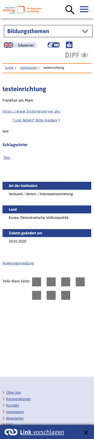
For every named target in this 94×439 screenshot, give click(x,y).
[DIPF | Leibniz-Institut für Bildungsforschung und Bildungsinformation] (76, 55)
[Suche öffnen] (70, 10)
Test (6, 157)
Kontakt (12, 405)
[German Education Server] (20, 45)
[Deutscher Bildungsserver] (22, 10)
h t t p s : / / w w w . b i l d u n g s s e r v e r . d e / (32, 111)
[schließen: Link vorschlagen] (86, 433)
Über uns (13, 392)
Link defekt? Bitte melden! (36, 120)
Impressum (15, 412)
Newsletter (15, 418)
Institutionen (28, 67)
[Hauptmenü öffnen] (84, 9)
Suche (9, 67)
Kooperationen (18, 399)
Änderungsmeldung (18, 263)
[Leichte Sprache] (69, 45)
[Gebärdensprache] (54, 45)
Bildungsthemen (28, 31)
